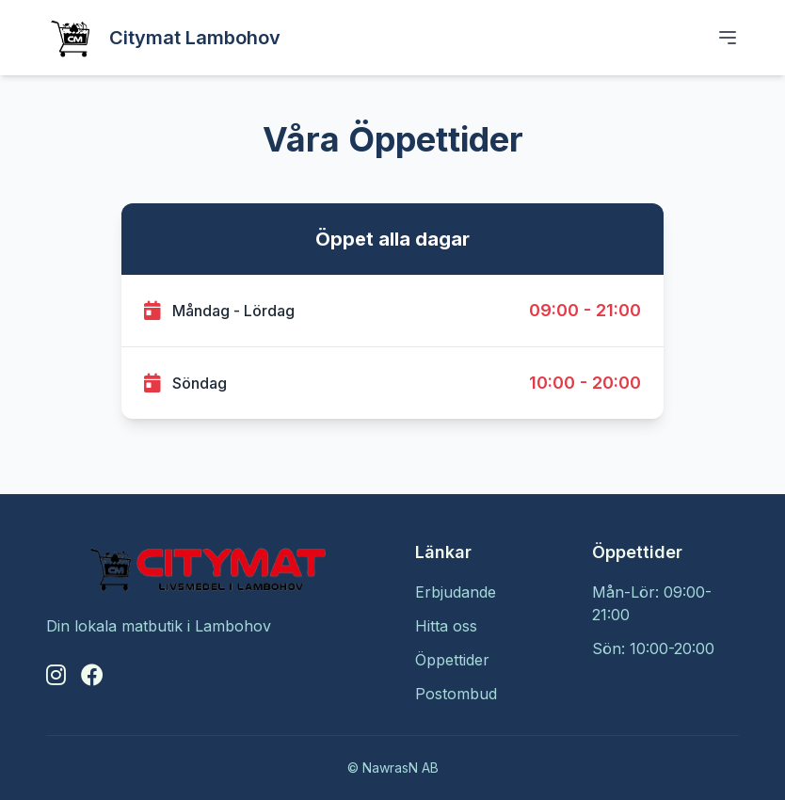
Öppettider (452, 659)
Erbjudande (455, 592)
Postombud (456, 693)
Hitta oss (446, 625)
